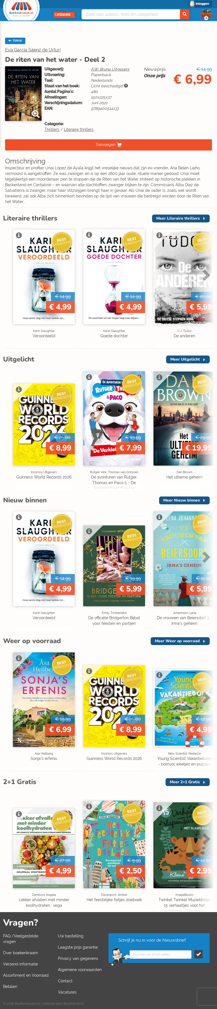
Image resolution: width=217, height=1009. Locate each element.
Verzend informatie (20, 964)
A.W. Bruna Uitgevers (110, 69)
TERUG (15, 41)
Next (205, 275)
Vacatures (67, 992)
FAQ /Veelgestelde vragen (20, 939)
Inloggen (202, 4)
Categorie (64, 14)
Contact (65, 981)
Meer (178, 218)
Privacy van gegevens (78, 958)
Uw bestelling (70, 936)
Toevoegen (106, 144)
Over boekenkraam (20, 953)
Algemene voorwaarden (80, 969)
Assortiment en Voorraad (26, 975)
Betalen (10, 986)
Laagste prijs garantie (78, 947)
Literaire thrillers (79, 129)
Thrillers (51, 129)
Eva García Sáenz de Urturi (32, 50)
